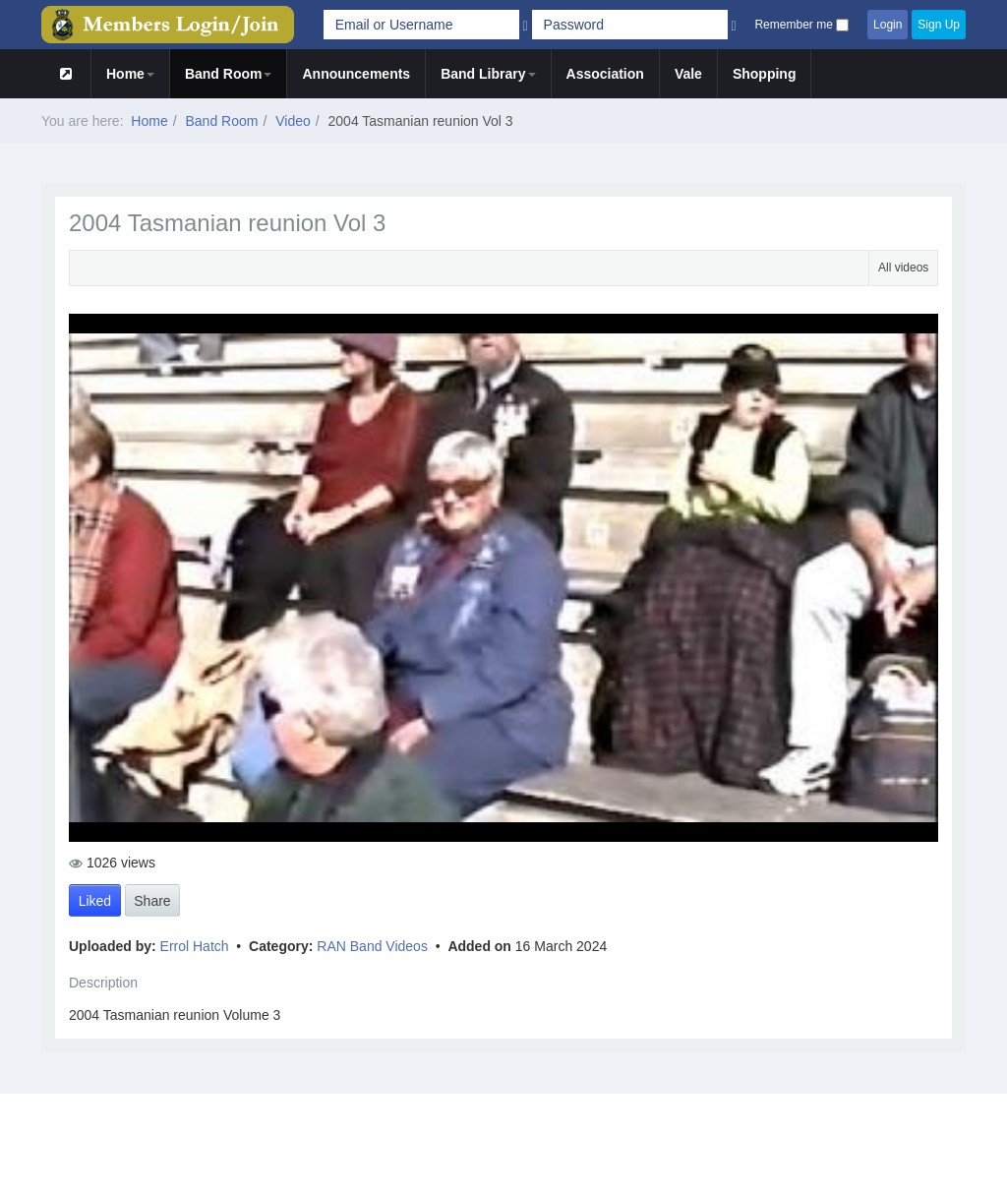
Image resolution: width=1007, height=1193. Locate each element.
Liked (95, 901)
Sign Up (939, 24)
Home (130, 74)
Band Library (488, 74)
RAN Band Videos (374, 946)
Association (605, 74)
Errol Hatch (196, 946)
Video (293, 121)
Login (887, 24)
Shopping (765, 74)
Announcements (356, 74)
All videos (903, 267)
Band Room (228, 74)
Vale (688, 74)
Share (152, 901)
